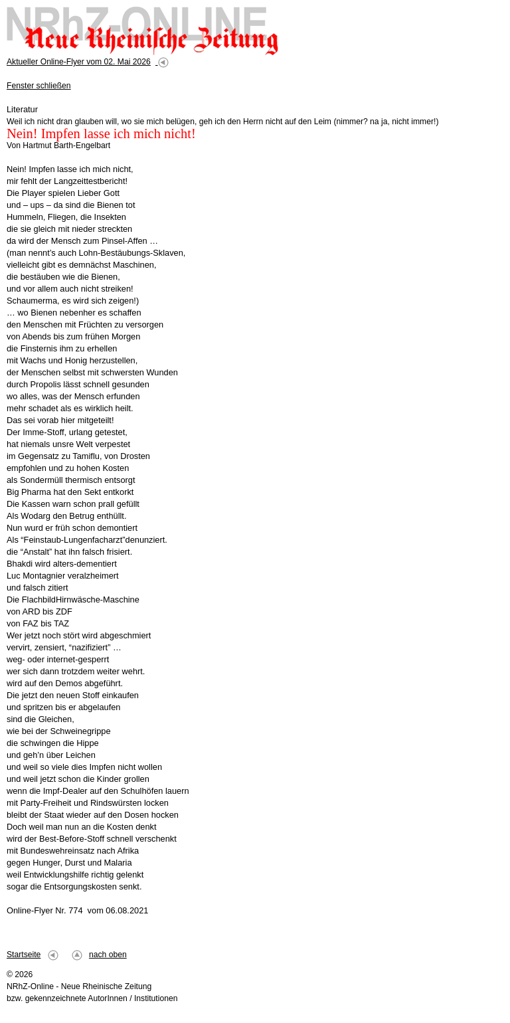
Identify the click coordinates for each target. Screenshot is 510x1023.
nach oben (108, 954)
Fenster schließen (39, 85)
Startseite (24, 954)
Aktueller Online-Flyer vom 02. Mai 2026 (79, 61)
